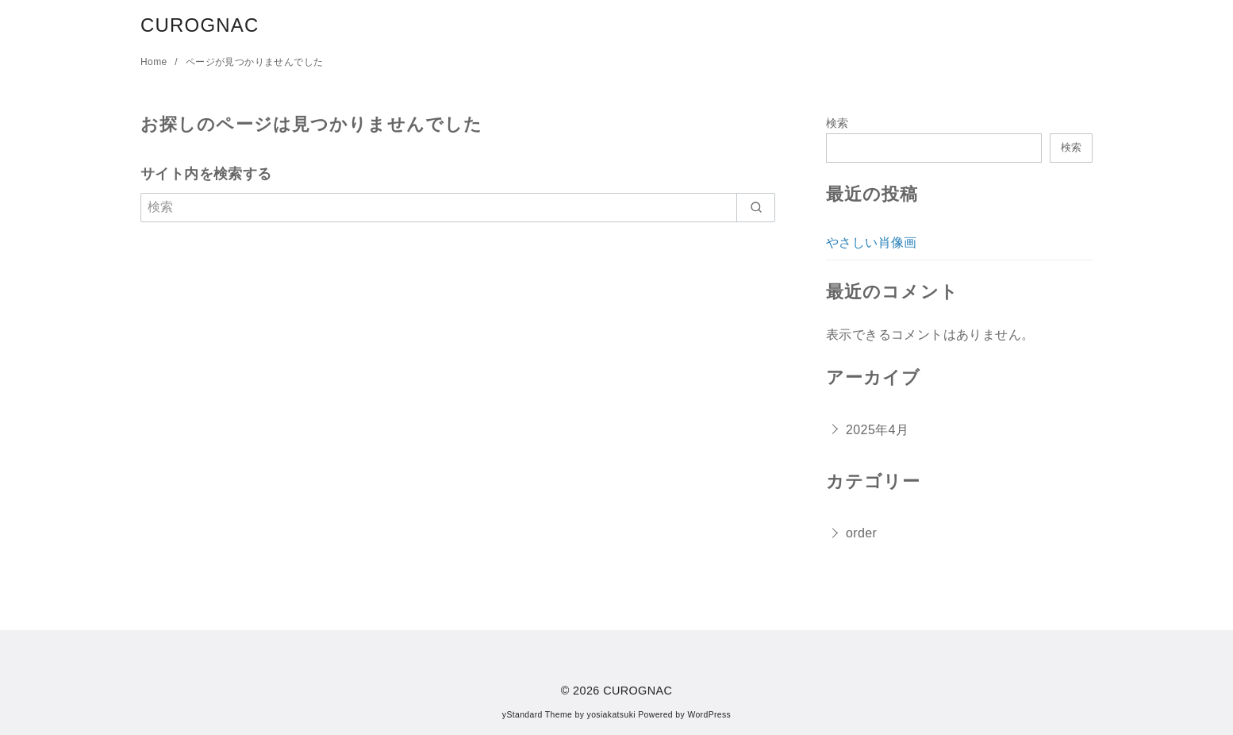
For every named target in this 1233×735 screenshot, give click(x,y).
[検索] (457, 207)
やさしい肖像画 (871, 242)
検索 (837, 123)
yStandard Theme (537, 714)
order (861, 533)
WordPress (709, 714)
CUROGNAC (199, 25)
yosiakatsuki (611, 714)
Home (155, 61)
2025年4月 (877, 430)
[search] (755, 207)
